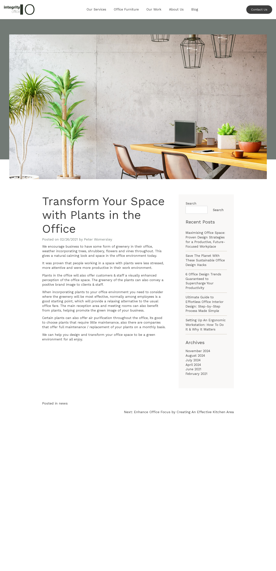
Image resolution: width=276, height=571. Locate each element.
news (63, 403)
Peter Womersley (98, 239)
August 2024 (195, 355)
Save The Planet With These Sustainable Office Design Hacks (205, 260)
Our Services (96, 9)
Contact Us (259, 9)
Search (191, 203)
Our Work (153, 9)
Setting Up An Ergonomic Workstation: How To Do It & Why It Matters (206, 324)
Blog (194, 9)
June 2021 (193, 369)
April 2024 (193, 365)
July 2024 (193, 360)
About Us (176, 9)
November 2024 (198, 351)
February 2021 (196, 374)
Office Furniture (126, 9)
